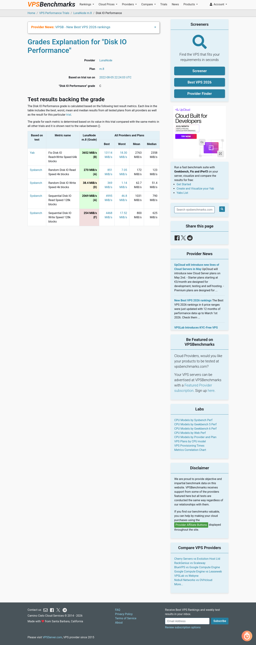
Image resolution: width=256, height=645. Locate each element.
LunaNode (105, 60)
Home (31, 13)
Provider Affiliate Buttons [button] (191, 525)
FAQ (117, 609)
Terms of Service (125, 618)
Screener (199, 71)
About (119, 622)
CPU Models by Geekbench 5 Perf (195, 424)
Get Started (184, 184)
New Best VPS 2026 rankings (193, 300)
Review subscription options (183, 627)
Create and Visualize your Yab (195, 188)
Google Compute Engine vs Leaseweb (198, 571)
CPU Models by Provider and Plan (195, 437)
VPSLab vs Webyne (186, 575)
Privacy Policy (124, 614)
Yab (32, 152)
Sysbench (36, 170)
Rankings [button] (85, 4)
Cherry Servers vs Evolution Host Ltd (197, 558)
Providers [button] (128, 4)
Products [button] (189, 4)
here (211, 390)
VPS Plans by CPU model (190, 441)
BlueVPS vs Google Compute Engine (197, 567)
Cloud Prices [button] (107, 4)
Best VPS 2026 (200, 82)
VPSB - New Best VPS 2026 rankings (82, 27)
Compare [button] (147, 4)
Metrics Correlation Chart (190, 450)
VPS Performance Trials (54, 13)
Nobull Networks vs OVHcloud (193, 580)
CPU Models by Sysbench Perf (193, 420)
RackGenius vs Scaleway (189, 563)
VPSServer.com (52, 637)
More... (178, 584)
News (175, 4)
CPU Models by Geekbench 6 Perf (195, 428)
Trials (163, 4)
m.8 (101, 69)
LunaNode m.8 (82, 13)
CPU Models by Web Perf (190, 433)
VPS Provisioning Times (189, 445)
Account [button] (217, 4)
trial (68, 114)
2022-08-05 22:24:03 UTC (115, 77)
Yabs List (182, 192)
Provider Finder (199, 93)
